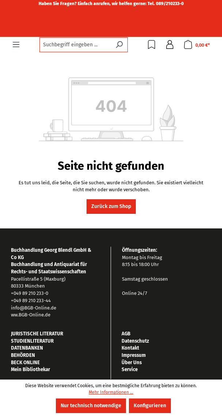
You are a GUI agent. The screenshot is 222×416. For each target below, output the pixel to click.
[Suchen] (119, 44)
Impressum (134, 355)
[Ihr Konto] (170, 45)
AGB (126, 333)
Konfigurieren (150, 405)
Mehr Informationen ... (111, 392)
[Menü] (16, 44)
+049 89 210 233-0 (29, 293)
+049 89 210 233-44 (31, 300)
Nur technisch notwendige (91, 405)
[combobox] (75, 44)
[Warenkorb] (197, 45)
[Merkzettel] (151, 45)
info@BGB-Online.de (33, 308)
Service (130, 369)
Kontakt (130, 348)
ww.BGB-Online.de (30, 314)
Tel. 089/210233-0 (166, 3)
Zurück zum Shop (111, 206)
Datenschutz (135, 341)
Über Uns (132, 362)
